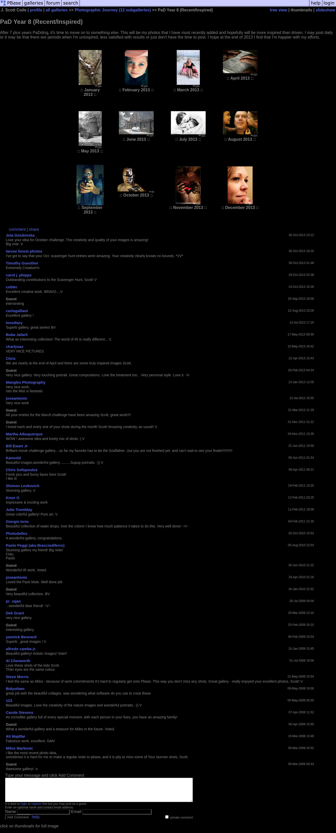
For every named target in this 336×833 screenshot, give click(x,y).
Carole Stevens (19, 712)
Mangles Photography (26, 382)
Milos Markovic (19, 748)
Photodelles (16, 533)
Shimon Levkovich (23, 486)
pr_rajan (13, 601)
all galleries (57, 10)
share (34, 229)
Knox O (12, 497)
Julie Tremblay (19, 509)
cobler (11, 287)
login (24, 808)
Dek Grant (15, 613)
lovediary (14, 323)
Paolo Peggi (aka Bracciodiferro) (35, 545)
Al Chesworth (18, 661)
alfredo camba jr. (21, 649)
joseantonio (16, 398)
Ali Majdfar (15, 736)
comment (17, 229)
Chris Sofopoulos (22, 470)
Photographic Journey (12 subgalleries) (113, 10)
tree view (278, 10)
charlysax (14, 346)
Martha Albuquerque (24, 434)
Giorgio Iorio (17, 521)
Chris (10, 358)
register (36, 808)
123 (9, 700)
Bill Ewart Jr (17, 446)
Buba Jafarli (17, 334)
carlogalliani (17, 311)
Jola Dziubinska (20, 235)
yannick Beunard (21, 637)
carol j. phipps (19, 275)
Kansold (13, 458)
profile (36, 10)
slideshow (325, 10)
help (36, 821)
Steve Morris (17, 677)
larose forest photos (24, 251)
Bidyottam (15, 688)
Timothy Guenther (22, 263)
